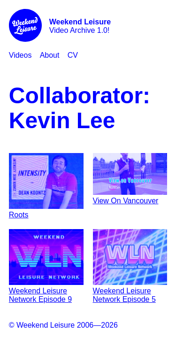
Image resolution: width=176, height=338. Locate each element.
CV (73, 55)
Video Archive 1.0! (80, 26)
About (50, 55)
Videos (20, 55)
